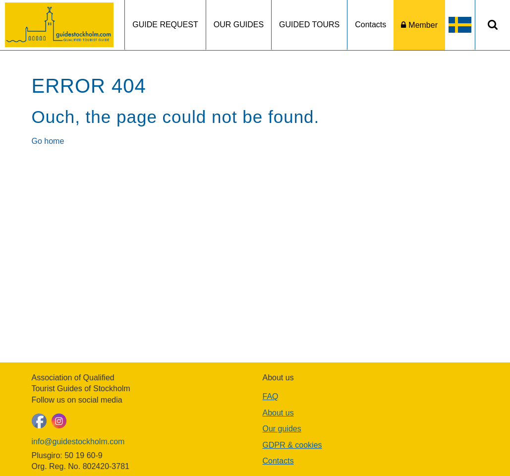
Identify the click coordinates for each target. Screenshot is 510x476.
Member (423, 25)
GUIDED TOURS (309, 24)
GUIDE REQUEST (165, 24)
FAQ (271, 396)
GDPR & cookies (292, 445)
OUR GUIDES (239, 24)
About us (278, 413)
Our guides (282, 428)
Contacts (370, 24)
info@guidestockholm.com (78, 441)
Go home (48, 141)
